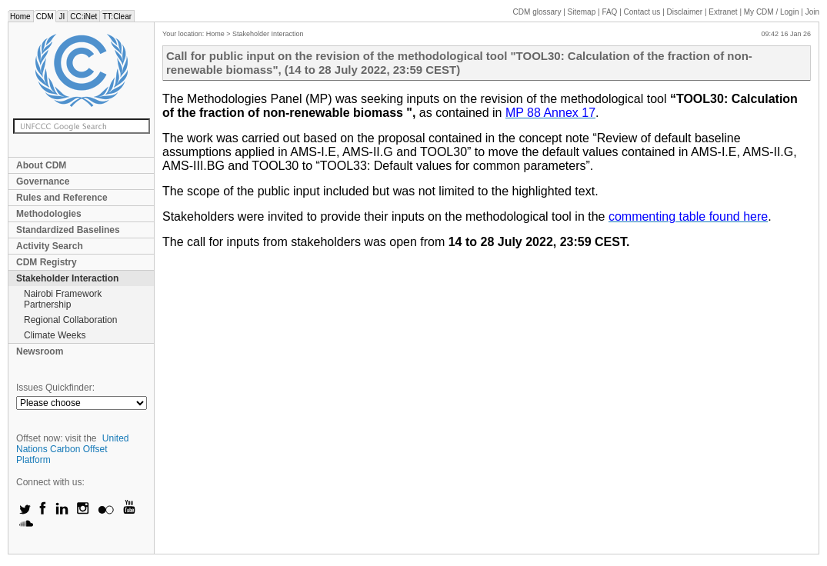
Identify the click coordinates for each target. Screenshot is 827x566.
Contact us (642, 12)
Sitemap (582, 12)
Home (20, 16)
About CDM (41, 165)
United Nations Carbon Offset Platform (72, 449)
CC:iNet (83, 16)
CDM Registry (46, 262)
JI (61, 16)
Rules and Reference (62, 197)
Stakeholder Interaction (67, 278)
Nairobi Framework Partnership (63, 299)
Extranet (723, 12)
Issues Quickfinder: (55, 387)
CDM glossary (537, 12)
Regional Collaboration (70, 320)
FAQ (609, 12)
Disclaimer (685, 12)
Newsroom (39, 351)
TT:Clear (117, 16)
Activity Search (49, 246)
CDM (45, 16)
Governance (42, 181)
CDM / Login (772, 12)
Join (812, 12)
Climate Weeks (54, 335)
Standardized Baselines (68, 230)
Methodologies (49, 213)
